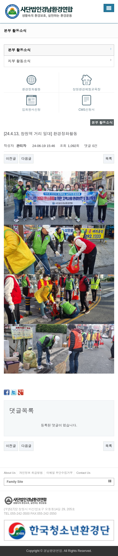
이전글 (11, 159)
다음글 (26, 159)
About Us (9, 472)
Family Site (59, 482)
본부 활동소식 (19, 50)
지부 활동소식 (19, 61)
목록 (108, 159)
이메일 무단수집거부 (59, 472)
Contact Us (83, 472)
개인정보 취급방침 (31, 472)
